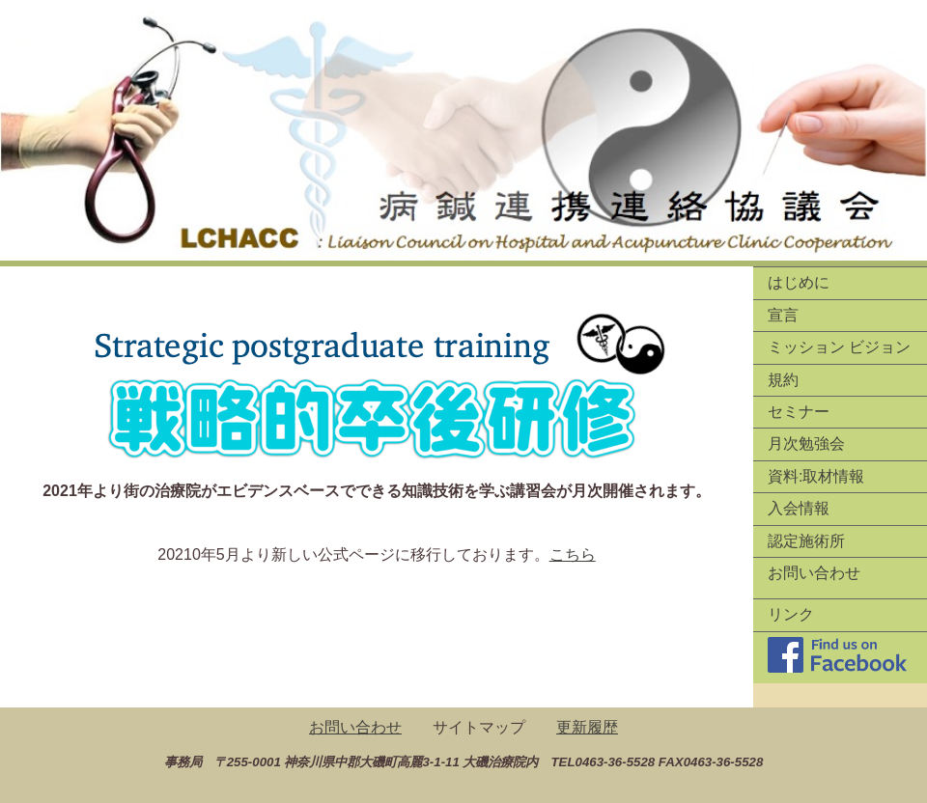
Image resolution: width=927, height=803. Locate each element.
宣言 (783, 315)
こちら (572, 554)
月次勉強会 (806, 443)
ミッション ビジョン (839, 347)
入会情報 (798, 508)
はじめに (798, 282)
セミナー (798, 411)
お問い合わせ (814, 573)
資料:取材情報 (816, 476)
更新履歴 (587, 727)
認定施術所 (806, 541)
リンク (791, 614)
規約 (783, 380)
